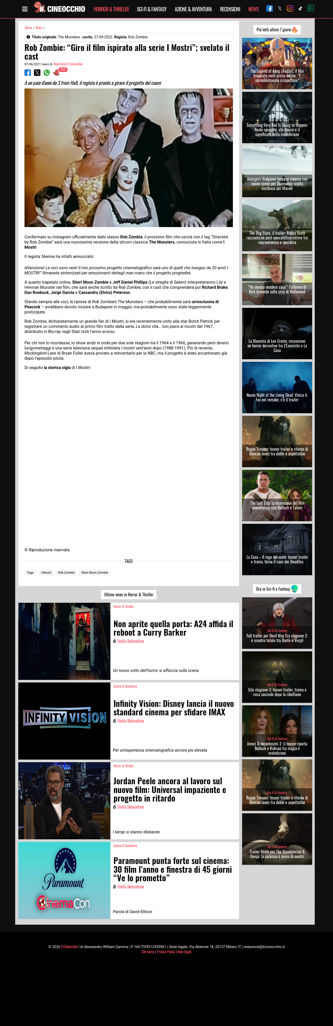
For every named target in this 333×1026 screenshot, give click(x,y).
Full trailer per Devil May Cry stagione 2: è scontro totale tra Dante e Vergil (277, 638)
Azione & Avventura (193, 9)
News (253, 9)
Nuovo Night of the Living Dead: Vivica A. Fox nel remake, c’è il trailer (277, 397)
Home (28, 27)
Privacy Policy (166, 951)
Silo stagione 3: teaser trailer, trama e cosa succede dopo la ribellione (277, 692)
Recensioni (230, 9)
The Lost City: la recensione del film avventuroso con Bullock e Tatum (277, 505)
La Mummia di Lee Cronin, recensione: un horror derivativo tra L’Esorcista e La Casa (277, 345)
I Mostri (46, 572)
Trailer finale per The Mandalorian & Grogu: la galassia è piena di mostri (277, 854)
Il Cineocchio (69, 946)
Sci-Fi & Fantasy (151, 9)
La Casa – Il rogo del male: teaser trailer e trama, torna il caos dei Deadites (277, 559)
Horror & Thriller (111, 9)
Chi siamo (148, 951)
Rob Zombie (66, 572)
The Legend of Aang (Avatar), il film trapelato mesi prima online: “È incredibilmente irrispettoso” (277, 75)
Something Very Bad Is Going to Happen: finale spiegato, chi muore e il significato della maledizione (277, 129)
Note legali (184, 951)
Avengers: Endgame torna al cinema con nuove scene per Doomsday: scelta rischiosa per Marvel (277, 183)
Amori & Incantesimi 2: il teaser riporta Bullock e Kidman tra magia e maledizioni (277, 748)
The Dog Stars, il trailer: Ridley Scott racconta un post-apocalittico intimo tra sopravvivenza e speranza (277, 237)
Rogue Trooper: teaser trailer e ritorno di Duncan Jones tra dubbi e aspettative (277, 451)
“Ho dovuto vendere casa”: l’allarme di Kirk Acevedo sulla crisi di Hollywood (277, 289)
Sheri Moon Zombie (94, 572)
